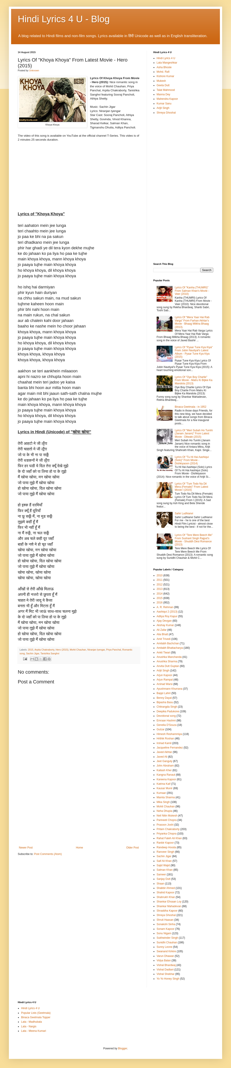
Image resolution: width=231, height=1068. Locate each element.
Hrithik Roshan (165, 738)
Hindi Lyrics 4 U (166, 58)
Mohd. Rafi (163, 71)
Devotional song (166, 715)
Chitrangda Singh (167, 706)
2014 (160, 593)
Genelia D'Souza (167, 725)
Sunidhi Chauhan (167, 942)
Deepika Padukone (168, 711)
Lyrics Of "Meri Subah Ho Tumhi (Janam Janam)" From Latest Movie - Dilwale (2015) (194, 433)
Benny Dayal (164, 697)
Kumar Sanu (164, 103)
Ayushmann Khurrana (169, 688)
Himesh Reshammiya (169, 734)
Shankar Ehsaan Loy (169, 901)
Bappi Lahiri (164, 693)
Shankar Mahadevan (169, 906)
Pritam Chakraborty (168, 829)
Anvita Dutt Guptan (168, 666)
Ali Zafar (162, 629)
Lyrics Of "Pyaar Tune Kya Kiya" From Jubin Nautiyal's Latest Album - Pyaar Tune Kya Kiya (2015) (194, 352)
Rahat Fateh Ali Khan (169, 838)
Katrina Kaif (163, 783)
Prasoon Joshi (165, 824)
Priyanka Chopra (166, 833)
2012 (160, 584)
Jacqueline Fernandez (170, 747)
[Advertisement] (79, 812)
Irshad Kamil (164, 743)
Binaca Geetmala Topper (35, 1017)
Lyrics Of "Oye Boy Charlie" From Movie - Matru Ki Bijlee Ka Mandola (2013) (193, 380)
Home (79, 847)
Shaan (160, 883)
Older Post (132, 847)
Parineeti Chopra (167, 820)
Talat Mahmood (166, 90)
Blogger (122, 1048)
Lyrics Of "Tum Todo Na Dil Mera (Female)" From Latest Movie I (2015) (191, 487)
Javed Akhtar (164, 752)
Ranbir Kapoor (165, 842)
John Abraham (165, 765)
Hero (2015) (62, 649)
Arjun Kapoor (164, 675)
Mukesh (161, 80)
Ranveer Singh (165, 851)
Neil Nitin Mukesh (167, 815)
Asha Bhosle (164, 67)
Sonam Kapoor (165, 928)
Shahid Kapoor (165, 892)
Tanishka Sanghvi (49, 653)
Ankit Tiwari (163, 652)
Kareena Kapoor (166, 779)
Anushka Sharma (167, 661)
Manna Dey (163, 94)
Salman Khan (165, 869)
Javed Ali (162, 756)
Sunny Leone (164, 946)
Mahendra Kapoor (167, 98)
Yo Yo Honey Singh (168, 978)
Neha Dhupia (164, 810)
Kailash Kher (164, 770)
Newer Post (26, 847)
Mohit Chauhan (78, 649)
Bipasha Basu (165, 702)
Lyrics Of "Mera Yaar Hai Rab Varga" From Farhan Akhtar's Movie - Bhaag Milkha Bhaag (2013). (192, 322)
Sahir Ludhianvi (184, 513)
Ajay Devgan (164, 620)
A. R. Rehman (165, 607)
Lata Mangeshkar (167, 62)
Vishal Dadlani (165, 969)
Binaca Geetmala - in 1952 (190, 406)
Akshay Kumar (165, 625)
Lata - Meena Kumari (33, 1030)
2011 (160, 579)
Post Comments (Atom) (48, 854)
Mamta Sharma (166, 797)
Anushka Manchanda (169, 657)
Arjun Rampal (165, 679)
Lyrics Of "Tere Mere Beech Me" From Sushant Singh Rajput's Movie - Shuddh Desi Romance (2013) (194, 539)
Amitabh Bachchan (168, 643)
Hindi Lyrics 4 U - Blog (64, 19)
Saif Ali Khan (164, 860)
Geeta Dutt (163, 85)
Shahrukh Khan (166, 897)
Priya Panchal (113, 649)
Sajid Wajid (163, 865)
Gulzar (160, 729)
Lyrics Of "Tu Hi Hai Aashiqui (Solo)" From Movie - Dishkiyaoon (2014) (192, 460)
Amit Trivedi (164, 639)
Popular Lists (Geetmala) (36, 1012)
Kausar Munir (164, 788)
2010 (160, 575)
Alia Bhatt (162, 634)
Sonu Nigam (164, 933)
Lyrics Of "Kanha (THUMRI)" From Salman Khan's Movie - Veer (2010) (192, 290)
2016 (160, 602)
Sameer (161, 874)
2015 (30, 649)
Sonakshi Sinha (166, 924)
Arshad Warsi (165, 684)
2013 (160, 589)
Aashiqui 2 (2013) (167, 611)
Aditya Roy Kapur (167, 616)
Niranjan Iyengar (96, 649)
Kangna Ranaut (166, 774)
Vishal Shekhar (166, 974)
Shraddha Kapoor (167, 910)
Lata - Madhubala (31, 1021)
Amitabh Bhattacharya (170, 647)
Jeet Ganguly (164, 761)
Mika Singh (163, 802)
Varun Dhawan (165, 956)
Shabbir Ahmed (166, 888)
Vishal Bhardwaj (166, 965)
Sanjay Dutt (163, 878)
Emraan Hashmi (166, 720)
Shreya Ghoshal (166, 112)
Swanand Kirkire (166, 951)
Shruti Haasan (165, 919)
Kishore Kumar (165, 76)
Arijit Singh (163, 108)
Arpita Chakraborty (44, 649)
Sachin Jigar (32, 653)
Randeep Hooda (166, 847)
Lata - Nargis (28, 1026)
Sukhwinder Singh (167, 937)
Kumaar (161, 793)
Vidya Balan (164, 960)
